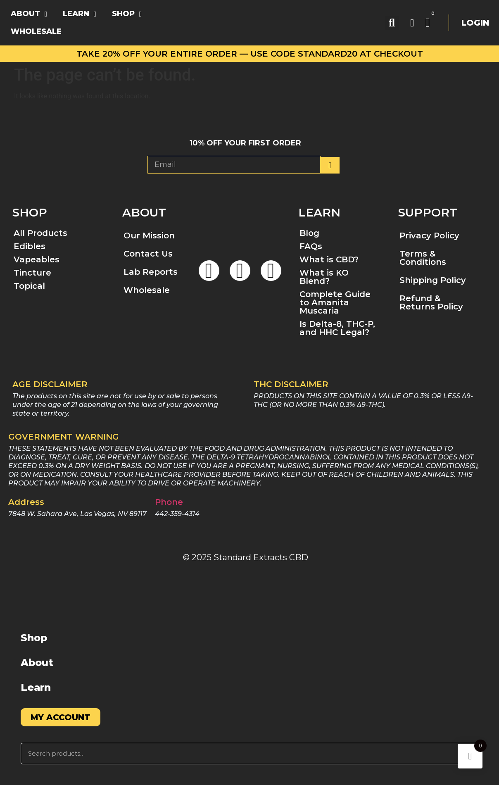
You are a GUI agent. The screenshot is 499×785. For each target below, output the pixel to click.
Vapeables (36, 259)
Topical (29, 286)
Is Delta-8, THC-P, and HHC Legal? (337, 328)
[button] (392, 23)
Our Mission (149, 235)
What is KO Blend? (324, 277)
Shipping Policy (432, 280)
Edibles (29, 246)
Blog (309, 233)
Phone (169, 502)
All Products (40, 233)
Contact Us (148, 254)
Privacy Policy (429, 235)
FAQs (310, 246)
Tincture (32, 273)
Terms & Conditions (422, 258)
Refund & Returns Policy (431, 302)
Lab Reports (151, 272)
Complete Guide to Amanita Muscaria (335, 302)
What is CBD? (329, 259)
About (37, 662)
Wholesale (147, 290)
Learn (36, 687)
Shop (34, 638)
